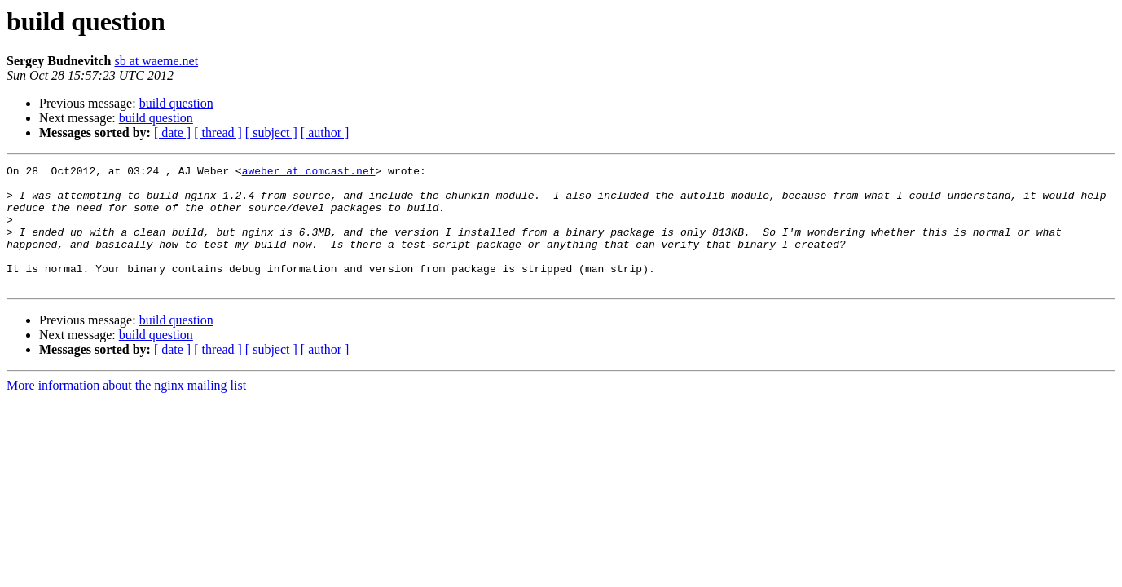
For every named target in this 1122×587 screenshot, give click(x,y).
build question (176, 103)
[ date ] (172, 132)
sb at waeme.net (156, 61)
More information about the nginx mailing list (126, 410)
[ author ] (325, 132)
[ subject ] (271, 132)
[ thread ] (218, 132)
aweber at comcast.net (309, 173)
